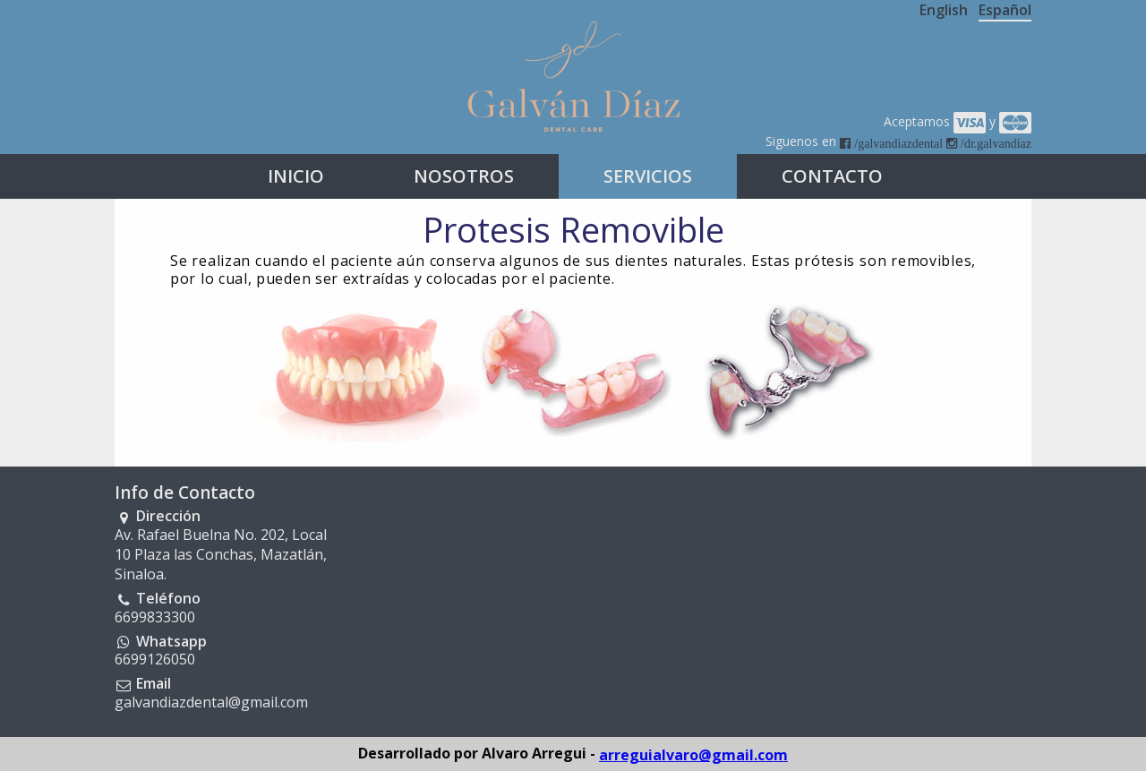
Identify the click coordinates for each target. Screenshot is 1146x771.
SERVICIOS (647, 176)
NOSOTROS (464, 176)
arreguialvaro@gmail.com (693, 755)
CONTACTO (832, 176)
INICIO (296, 176)
